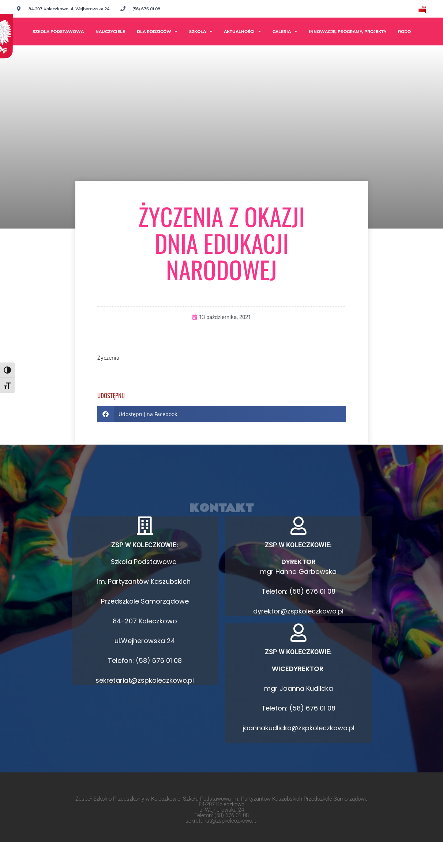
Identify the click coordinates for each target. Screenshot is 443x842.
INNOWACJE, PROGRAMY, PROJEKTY (347, 31)
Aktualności (242, 31)
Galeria (285, 31)
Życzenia (108, 357)
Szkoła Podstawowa (58, 31)
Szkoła (200, 31)
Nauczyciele (110, 31)
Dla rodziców (157, 31)
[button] (221, 414)
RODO (404, 31)
